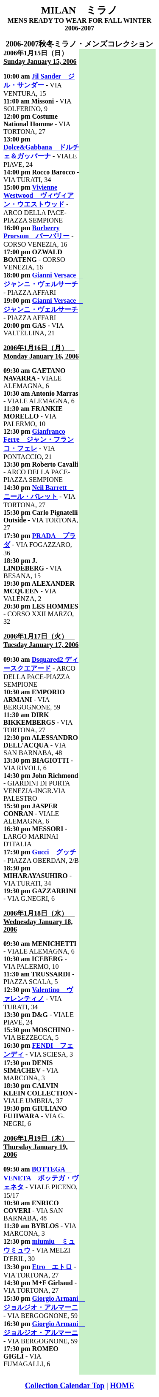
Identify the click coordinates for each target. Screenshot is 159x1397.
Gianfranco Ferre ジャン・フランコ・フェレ (38, 440)
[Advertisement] (117, 175)
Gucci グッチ (54, 852)
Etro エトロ (52, 1266)
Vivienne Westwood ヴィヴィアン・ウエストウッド (38, 196)
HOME (122, 1385)
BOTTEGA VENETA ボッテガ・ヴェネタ (40, 1178)
